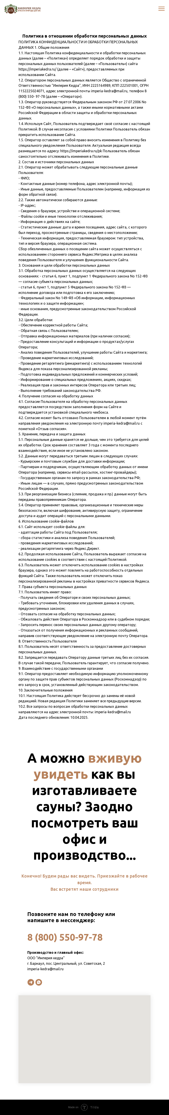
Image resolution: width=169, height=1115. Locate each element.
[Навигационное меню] (161, 9)
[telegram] (31, 982)
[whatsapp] (38, 982)
